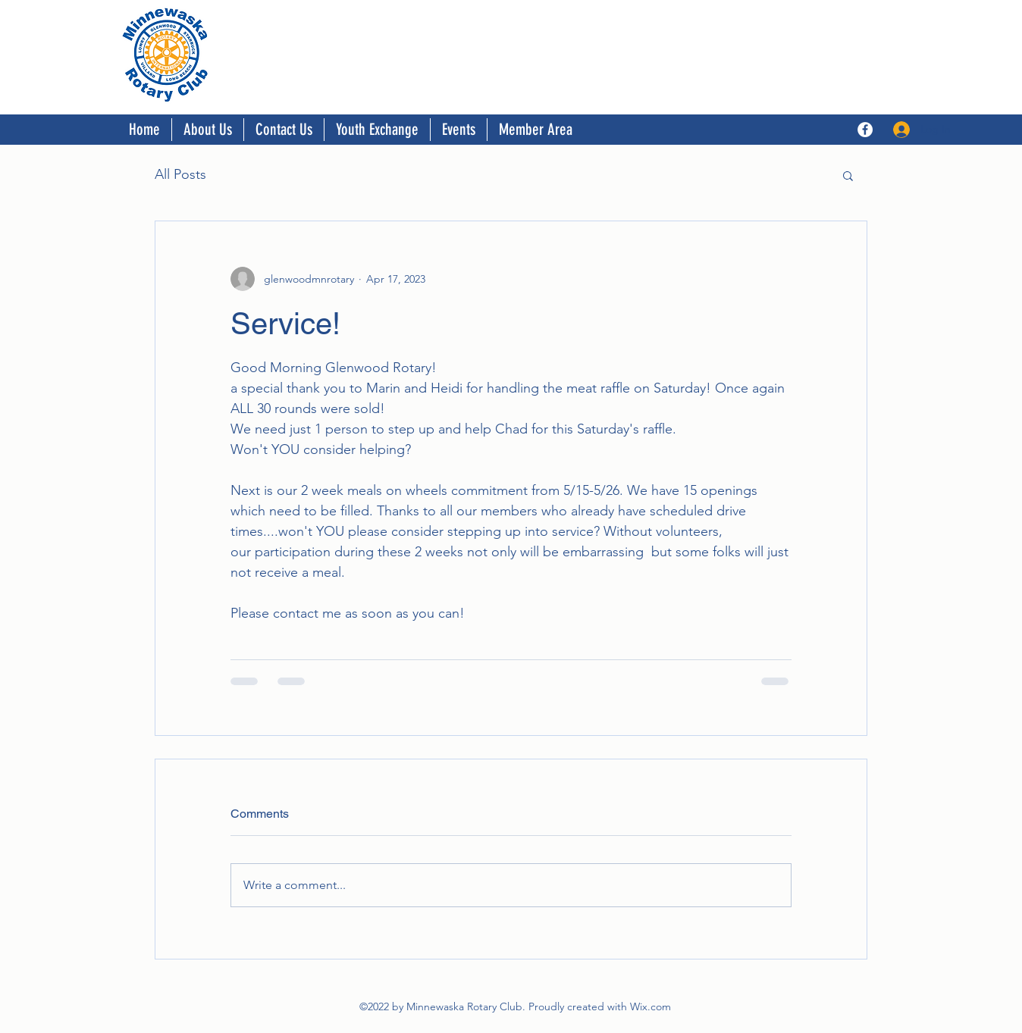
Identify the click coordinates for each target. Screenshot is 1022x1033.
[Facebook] (865, 129)
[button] (848, 175)
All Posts (180, 174)
